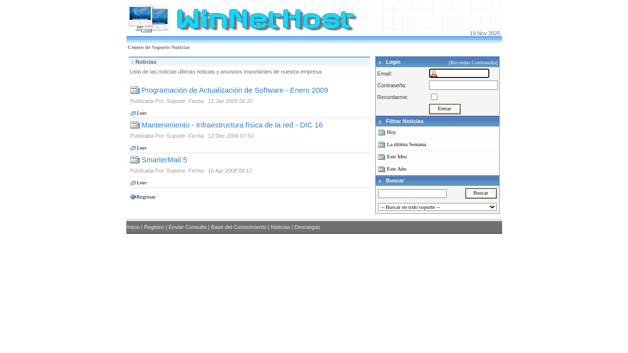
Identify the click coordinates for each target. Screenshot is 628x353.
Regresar (146, 197)
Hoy (391, 132)
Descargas (307, 227)
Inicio (133, 227)
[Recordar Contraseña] (474, 62)
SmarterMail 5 (159, 159)
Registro (154, 227)
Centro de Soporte (149, 47)
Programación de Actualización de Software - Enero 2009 (229, 90)
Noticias (180, 47)
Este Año (397, 169)
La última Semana (406, 144)
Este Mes (397, 156)
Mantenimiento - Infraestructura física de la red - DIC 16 (226, 125)
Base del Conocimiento (238, 227)
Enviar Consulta (188, 227)
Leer (138, 113)
